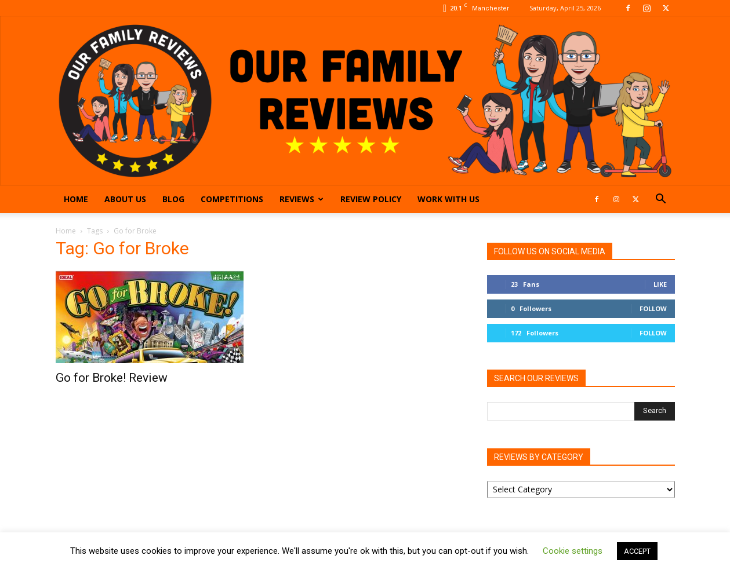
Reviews (301, 198)
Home (76, 198)
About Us (125, 198)
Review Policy (370, 198)
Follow (653, 308)
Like (660, 284)
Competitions (232, 198)
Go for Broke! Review (112, 378)
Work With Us (448, 198)
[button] (661, 200)
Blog (173, 198)
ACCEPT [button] (637, 551)
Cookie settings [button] (572, 551)
